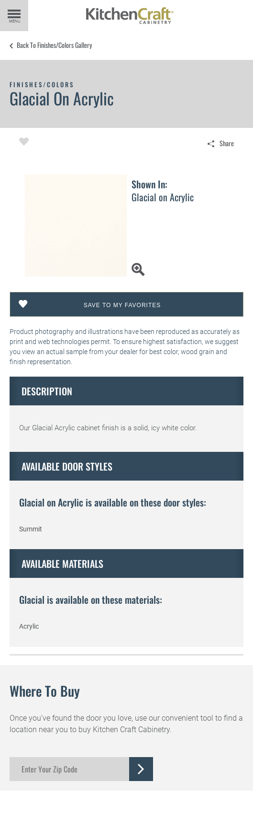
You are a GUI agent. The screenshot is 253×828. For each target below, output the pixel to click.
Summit (30, 529)
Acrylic (29, 626)
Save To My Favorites (122, 305)
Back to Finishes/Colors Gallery (54, 45)
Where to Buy (45, 691)
